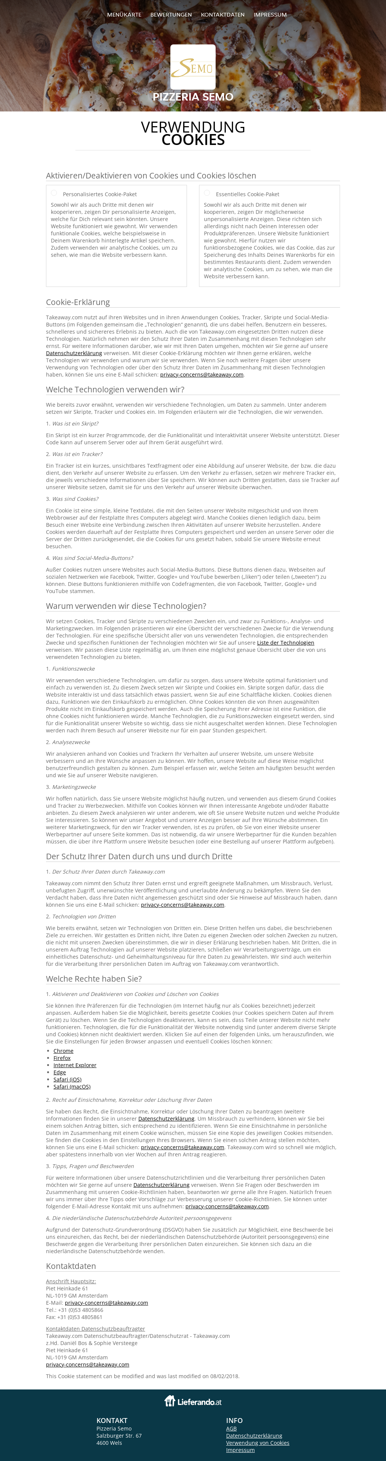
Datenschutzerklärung (74, 353)
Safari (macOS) (72, 1086)
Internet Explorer (75, 1065)
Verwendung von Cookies (258, 1442)
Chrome (64, 1050)
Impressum (270, 14)
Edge (60, 1072)
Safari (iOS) (67, 1079)
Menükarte (124, 14)
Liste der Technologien (285, 642)
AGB (231, 1428)
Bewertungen (171, 14)
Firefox (62, 1057)
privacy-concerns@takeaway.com (202, 374)
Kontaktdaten (223, 14)
